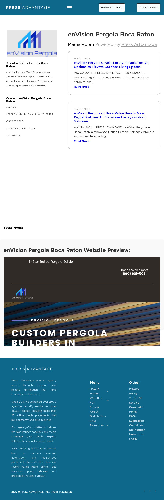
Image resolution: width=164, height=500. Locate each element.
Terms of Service (135, 400)
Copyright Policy (136, 409)
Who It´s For (96, 400)
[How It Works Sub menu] (107, 391)
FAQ (93, 421)
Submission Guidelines (137, 423)
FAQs (132, 416)
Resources (97, 425)
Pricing (94, 407)
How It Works (94, 391)
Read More (81, 87)
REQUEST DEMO (112, 7)
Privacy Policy (134, 391)
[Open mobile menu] (69, 7)
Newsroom (136, 434)
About (94, 412)
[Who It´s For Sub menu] (107, 400)
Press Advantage (139, 45)
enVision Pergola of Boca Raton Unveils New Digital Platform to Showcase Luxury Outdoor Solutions (110, 117)
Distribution (98, 416)
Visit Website (13, 135)
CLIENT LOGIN (148, 7)
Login (133, 439)
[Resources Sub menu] (107, 425)
